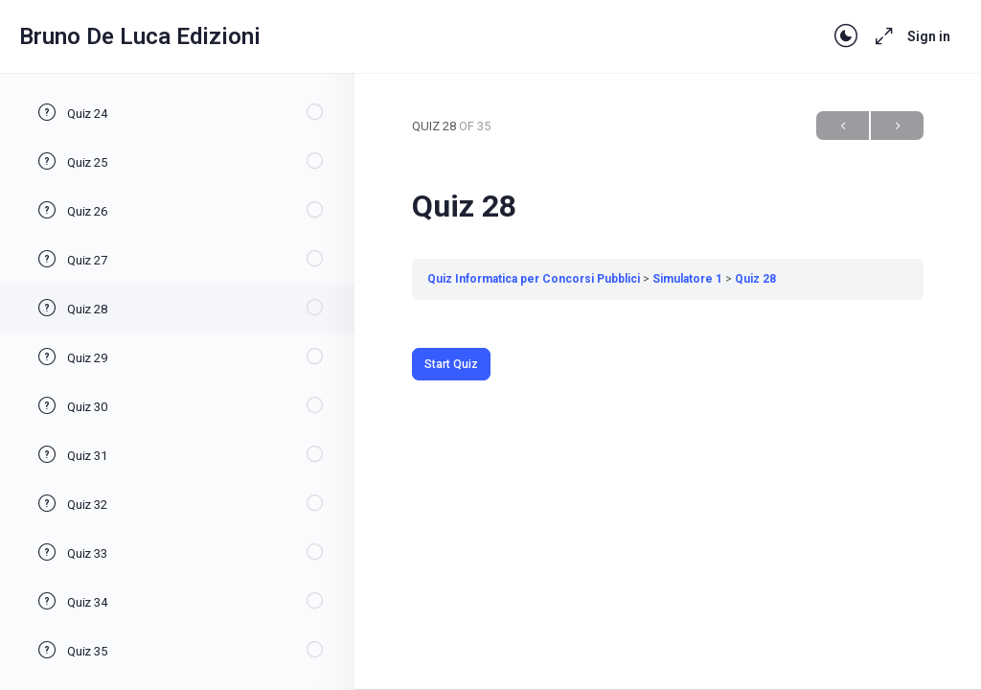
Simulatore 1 (687, 279)
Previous (842, 126)
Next (897, 126)
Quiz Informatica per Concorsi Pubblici (533, 279)
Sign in (928, 36)
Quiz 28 (755, 279)
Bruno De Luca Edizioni (140, 36)
